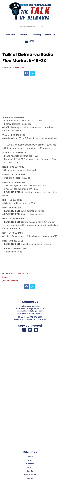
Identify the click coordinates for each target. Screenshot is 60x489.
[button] (24, 330)
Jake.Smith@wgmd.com (32, 311)
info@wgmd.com (32, 306)
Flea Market (23, 273)
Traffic (30, 467)
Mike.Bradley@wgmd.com (32, 308)
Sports (30, 471)
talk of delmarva (10, 280)
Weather (30, 464)
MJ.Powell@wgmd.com (32, 313)
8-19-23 (14, 273)
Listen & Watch (30, 474)
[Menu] (30, 41)
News (30, 460)
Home (30, 456)
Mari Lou (20, 67)
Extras (30, 478)
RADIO (5, 277)
